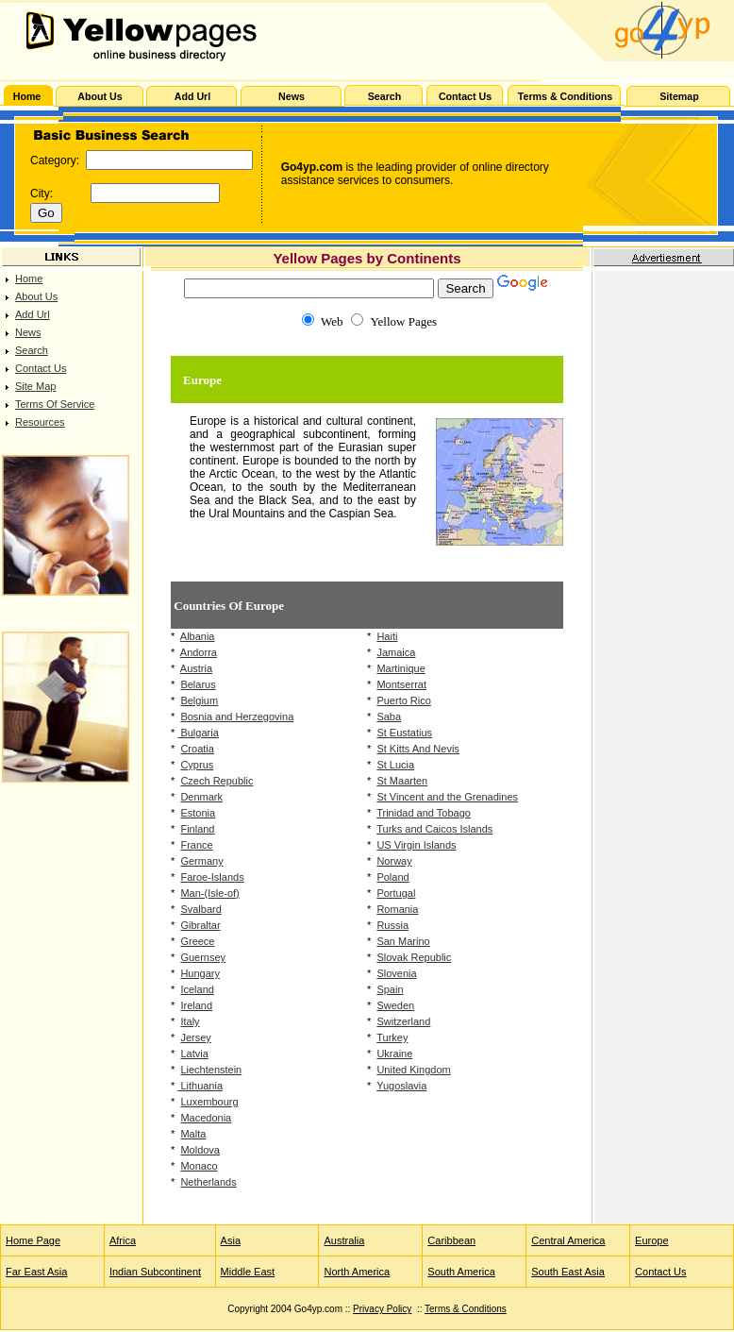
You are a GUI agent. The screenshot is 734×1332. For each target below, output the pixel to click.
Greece (197, 941)
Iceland (196, 989)
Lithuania (200, 1085)
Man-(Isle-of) (209, 893)
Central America (568, 1240)
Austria (196, 668)
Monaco (198, 1166)
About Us (36, 296)
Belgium (199, 700)
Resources (40, 422)
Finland (197, 829)
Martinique (400, 668)
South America (461, 1271)
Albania (197, 636)
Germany (201, 861)
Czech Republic (216, 780)
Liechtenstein (211, 1069)
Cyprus (196, 764)
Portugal (395, 893)
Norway (393, 861)
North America (357, 1271)
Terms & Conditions (466, 1309)
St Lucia (395, 764)
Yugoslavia (401, 1085)
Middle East (248, 1271)
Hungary (200, 973)
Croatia (196, 748)
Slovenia (396, 973)
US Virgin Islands (416, 845)
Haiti (386, 636)
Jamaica (395, 652)
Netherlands (208, 1182)
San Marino (402, 941)
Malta (193, 1133)
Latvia (194, 1053)
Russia (392, 925)
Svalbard (200, 909)
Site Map (35, 386)
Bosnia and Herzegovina (236, 716)
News (28, 332)
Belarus (197, 684)
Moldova (200, 1149)
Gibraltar (200, 925)
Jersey (195, 1037)
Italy (189, 1021)
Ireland (196, 1005)
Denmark (201, 796)
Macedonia (205, 1117)
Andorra (198, 652)
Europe (651, 1240)
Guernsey (202, 957)
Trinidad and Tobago (423, 812)
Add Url (32, 314)
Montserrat (401, 684)
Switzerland (403, 1021)
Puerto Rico (403, 700)
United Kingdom (413, 1069)
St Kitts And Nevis (417, 748)
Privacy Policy (382, 1309)
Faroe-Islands (211, 877)
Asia (231, 1240)
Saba (388, 716)
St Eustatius (404, 732)
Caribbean (451, 1240)
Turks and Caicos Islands (434, 829)
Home (28, 278)
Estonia (197, 812)
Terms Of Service (54, 404)
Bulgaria (197, 732)
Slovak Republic (413, 957)
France (196, 845)
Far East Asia (36, 1271)
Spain (389, 989)
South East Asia (568, 1271)
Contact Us (40, 368)
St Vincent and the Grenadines (447, 796)
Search (31, 350)
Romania (397, 909)
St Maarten (401, 780)
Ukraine (394, 1053)
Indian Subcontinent (155, 1271)
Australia (344, 1240)
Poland (392, 877)
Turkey (392, 1037)
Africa (122, 1240)
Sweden (395, 1005)
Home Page (33, 1240)
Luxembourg (209, 1101)
